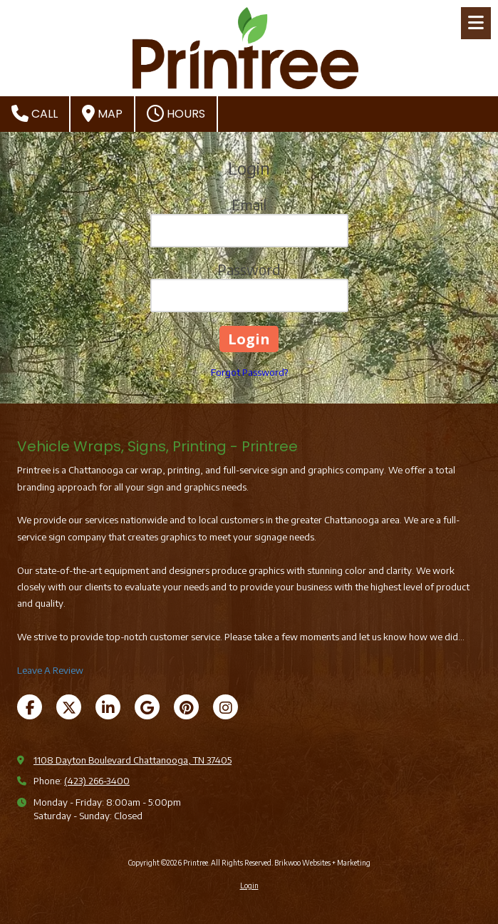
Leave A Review (50, 670)
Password (249, 269)
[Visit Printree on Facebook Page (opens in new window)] (29, 706)
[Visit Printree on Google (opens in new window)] (147, 706)
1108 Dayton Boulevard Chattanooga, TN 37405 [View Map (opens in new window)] (132, 760)
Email (249, 204)
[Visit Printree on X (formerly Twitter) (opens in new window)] (68, 706)
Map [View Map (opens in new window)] (102, 113)
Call (34, 113)
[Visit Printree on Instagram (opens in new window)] (225, 706)
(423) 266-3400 (97, 780)
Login (249, 885)
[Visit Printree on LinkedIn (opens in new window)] (107, 706)
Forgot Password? (249, 372)
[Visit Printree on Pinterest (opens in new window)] (186, 706)
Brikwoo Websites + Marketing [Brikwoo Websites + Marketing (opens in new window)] (322, 862)
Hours (176, 113)
